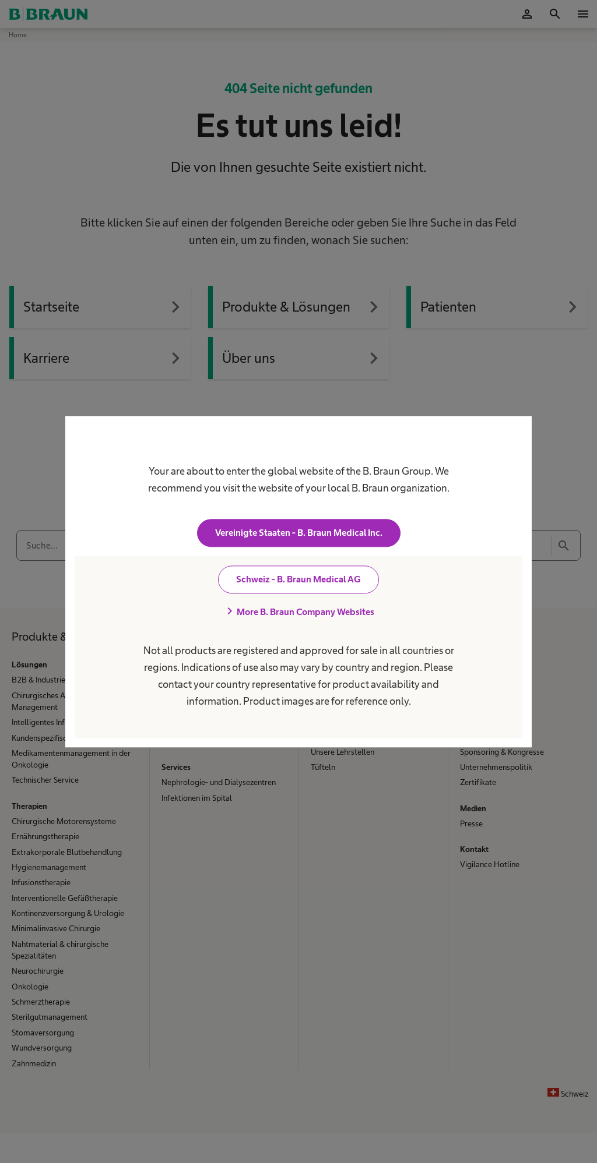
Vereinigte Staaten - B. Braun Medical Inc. (298, 533)
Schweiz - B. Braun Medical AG (298, 579)
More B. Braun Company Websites (298, 611)
